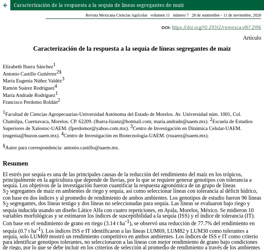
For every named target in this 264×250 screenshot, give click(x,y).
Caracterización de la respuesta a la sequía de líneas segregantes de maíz (99, 5)
